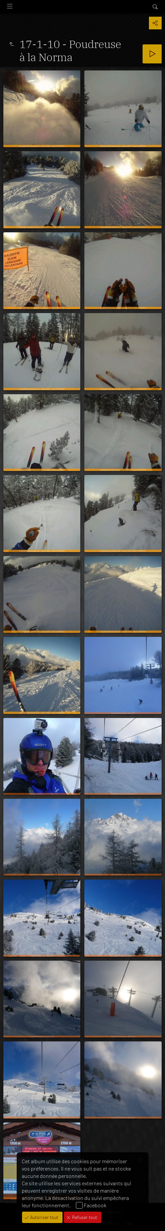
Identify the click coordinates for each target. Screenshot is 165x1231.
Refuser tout (84, 1217)
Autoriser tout (43, 1217)
